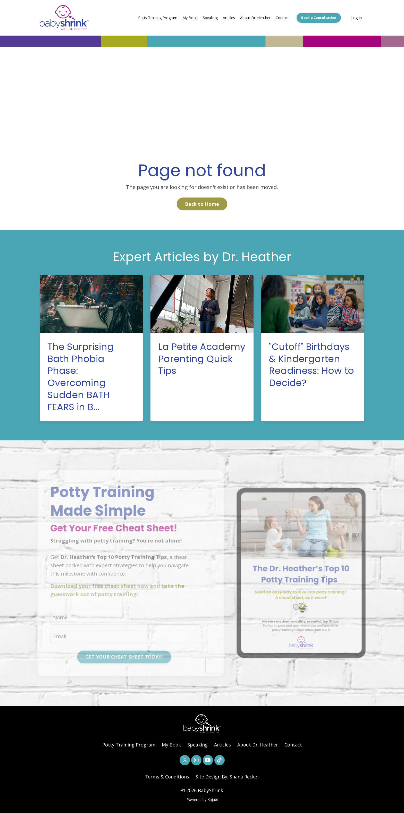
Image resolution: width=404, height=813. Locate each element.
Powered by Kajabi (202, 799)
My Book (190, 17)
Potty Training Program (157, 17)
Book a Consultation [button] (318, 17)
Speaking (210, 17)
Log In (356, 17)
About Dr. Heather (255, 17)
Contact (282, 17)
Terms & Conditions (167, 777)
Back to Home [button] (202, 204)
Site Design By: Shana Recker (227, 777)
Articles (229, 17)
